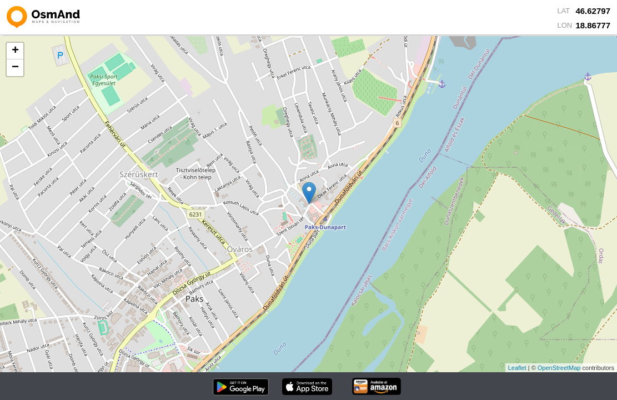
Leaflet (517, 367)
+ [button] (15, 51)
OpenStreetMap (559, 367)
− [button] (15, 67)
